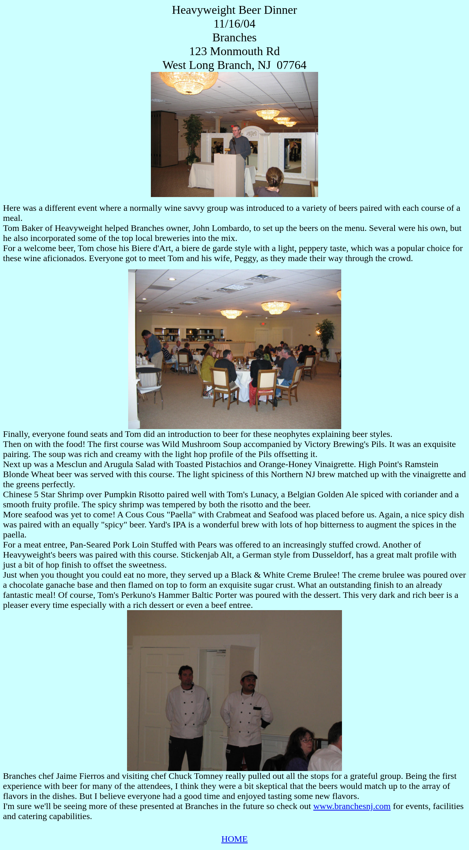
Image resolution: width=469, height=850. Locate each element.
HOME (234, 839)
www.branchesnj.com (352, 806)
